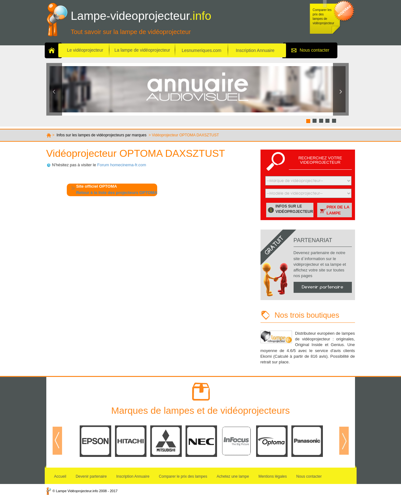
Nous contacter (314, 50)
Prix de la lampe (338, 210)
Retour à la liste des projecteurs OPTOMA (117, 192)
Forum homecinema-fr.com (121, 164)
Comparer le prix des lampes (183, 476)
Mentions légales (272, 476)
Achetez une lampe (233, 476)
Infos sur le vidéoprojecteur (294, 209)
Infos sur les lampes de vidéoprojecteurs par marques (101, 135)
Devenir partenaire (322, 287)
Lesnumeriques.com (201, 50)
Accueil (60, 476)
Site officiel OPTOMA (96, 186)
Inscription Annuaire (255, 50)
